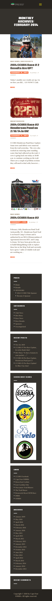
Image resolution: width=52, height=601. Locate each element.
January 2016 (20, 530)
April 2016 (19, 522)
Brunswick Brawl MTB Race (25, 493)
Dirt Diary (19, 315)
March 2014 (19, 561)
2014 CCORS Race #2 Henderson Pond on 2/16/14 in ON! (24, 128)
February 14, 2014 (19, 136)
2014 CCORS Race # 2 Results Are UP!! (24, 67)
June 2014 (19, 552)
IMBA (17, 496)
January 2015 (20, 544)
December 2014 (20, 547)
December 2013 (20, 569)
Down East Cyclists (22, 482)
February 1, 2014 (19, 222)
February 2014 (20, 563)
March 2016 (19, 525)
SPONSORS (19, 290)
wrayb (34, 135)
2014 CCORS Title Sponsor (27, 293)
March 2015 (19, 539)
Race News (15, 62)
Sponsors (18, 324)
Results (18, 287)
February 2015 (20, 541)
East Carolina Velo (22, 485)
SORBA (18, 498)
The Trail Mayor (21, 490)
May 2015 (18, 533)
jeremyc (34, 72)
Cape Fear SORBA (22, 479)
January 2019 (20, 517)
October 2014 (20, 550)
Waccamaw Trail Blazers (24, 487)
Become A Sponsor (23, 296)
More (12, 87)
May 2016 (18, 519)
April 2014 (19, 558)
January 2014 (20, 566)
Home (17, 285)
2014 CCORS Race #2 (24, 218)
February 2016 (20, 528)
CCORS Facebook (22, 476)
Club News (19, 313)
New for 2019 (20, 345)
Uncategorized (17, 121)
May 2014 (18, 555)
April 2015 (19, 536)
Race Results (27, 62)
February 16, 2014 (19, 73)
